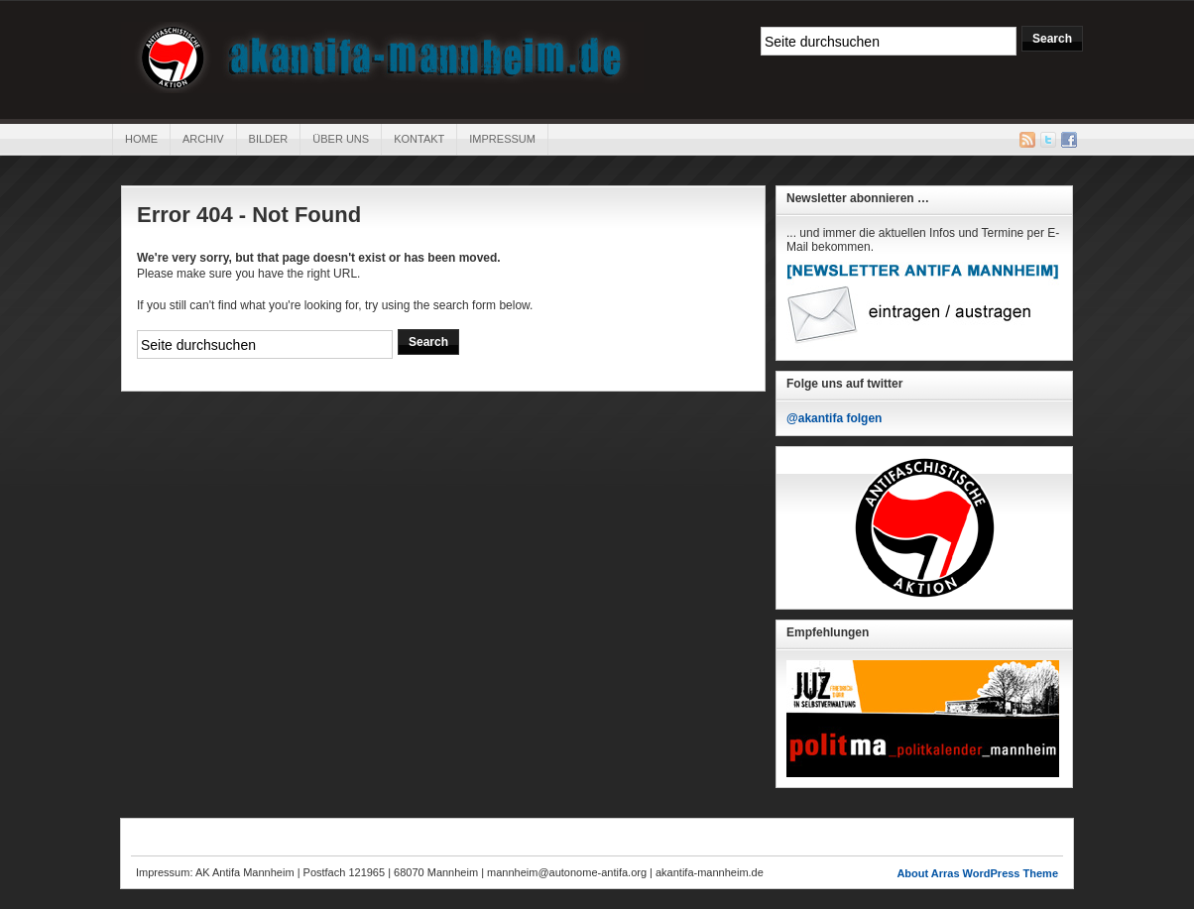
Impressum (502, 139)
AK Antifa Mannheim (382, 57)
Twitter (1048, 140)
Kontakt (419, 139)
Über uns (340, 139)
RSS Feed (1027, 140)
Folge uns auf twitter (844, 384)
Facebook (1069, 140)
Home (141, 139)
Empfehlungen (827, 632)
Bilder (269, 139)
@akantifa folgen (834, 418)
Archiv (203, 139)
